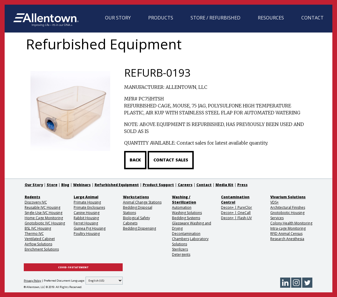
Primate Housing (87, 202)
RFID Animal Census (286, 233)
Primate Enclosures (89, 207)
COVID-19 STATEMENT (73, 267)
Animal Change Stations (142, 202)
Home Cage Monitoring (44, 217)
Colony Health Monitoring (291, 223)
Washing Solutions (187, 212)
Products (160, 18)
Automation (181, 207)
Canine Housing (86, 212)
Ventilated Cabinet (40, 238)
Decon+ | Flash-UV (236, 217)
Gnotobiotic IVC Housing (45, 223)
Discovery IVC (36, 202)
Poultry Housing (87, 233)
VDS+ (274, 202)
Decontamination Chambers (186, 236)
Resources (271, 18)
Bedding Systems (186, 217)
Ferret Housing (86, 223)
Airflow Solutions (38, 244)
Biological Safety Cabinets (136, 220)
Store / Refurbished (215, 18)
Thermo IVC (34, 233)
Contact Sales (170, 160)
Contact (312, 18)
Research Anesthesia (287, 238)
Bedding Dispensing (139, 228)
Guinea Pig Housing (90, 228)
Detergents (181, 254)
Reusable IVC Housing (42, 207)
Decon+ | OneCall (236, 212)
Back (135, 160)
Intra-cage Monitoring (288, 228)
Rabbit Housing (86, 217)
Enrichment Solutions (42, 249)
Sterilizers (180, 249)
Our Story (118, 18)
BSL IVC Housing (38, 228)
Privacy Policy (32, 280)
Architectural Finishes (287, 207)
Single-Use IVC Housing (43, 212)
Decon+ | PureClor (236, 207)
